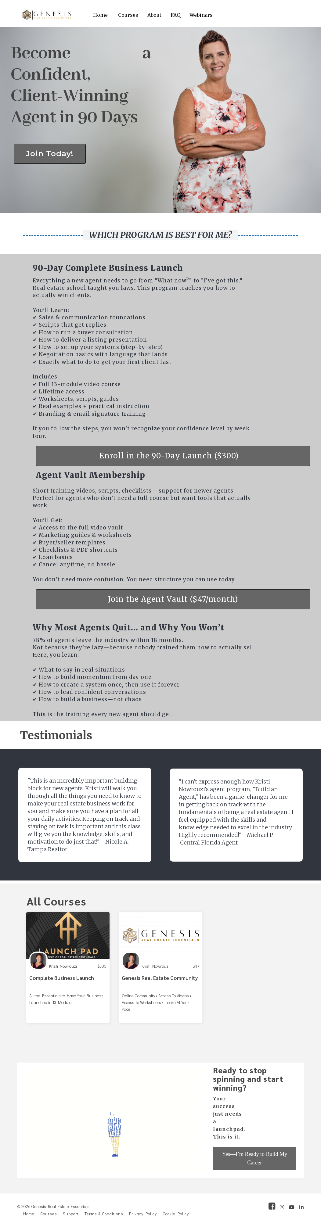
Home (100, 15)
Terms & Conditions (104, 1214)
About (154, 15)
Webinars (201, 15)
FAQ (175, 15)
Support (71, 1214)
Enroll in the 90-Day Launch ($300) (169, 456)
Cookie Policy (176, 1214)
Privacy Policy (143, 1214)
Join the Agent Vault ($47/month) (173, 599)
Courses (128, 15)
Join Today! (49, 153)
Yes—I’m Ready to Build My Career (254, 1158)
